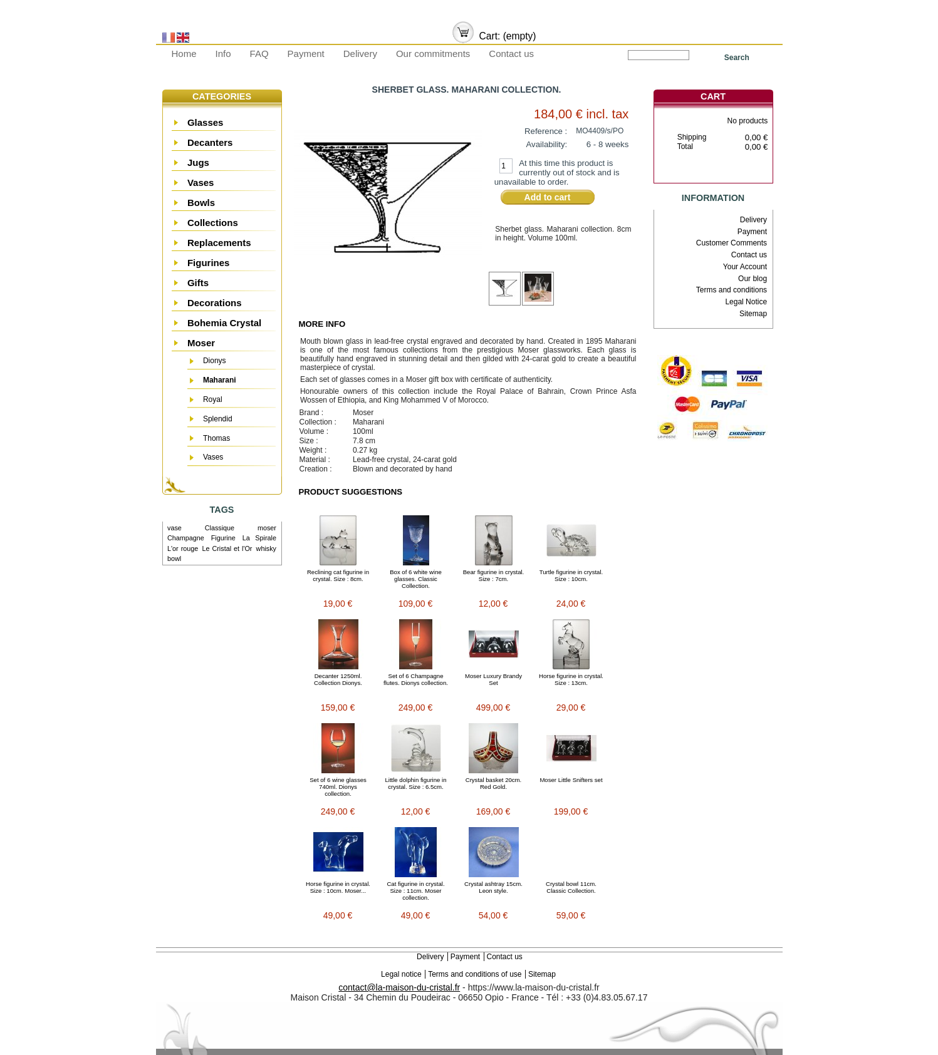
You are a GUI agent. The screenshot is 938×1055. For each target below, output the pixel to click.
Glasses (205, 122)
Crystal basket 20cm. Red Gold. (494, 783)
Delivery (360, 53)
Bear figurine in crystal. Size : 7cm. (493, 575)
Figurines (208, 262)
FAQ (259, 53)
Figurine (223, 538)
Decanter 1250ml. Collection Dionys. (338, 679)
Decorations (214, 302)
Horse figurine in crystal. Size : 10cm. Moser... (338, 887)
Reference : (545, 131)
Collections (212, 222)
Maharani (219, 380)
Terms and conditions (731, 290)
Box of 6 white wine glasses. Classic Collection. (416, 579)
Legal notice (401, 974)
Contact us (511, 53)
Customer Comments (731, 243)
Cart (713, 96)
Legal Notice (746, 301)
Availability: (547, 144)
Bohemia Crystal (224, 322)
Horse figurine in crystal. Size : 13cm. (571, 679)
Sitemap (753, 313)
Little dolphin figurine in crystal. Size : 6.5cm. (415, 783)
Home (184, 53)
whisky (266, 548)
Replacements (219, 242)
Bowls (201, 202)
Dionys (214, 360)
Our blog (752, 278)
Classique (219, 528)
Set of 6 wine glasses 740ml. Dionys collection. (338, 786)
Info (223, 53)
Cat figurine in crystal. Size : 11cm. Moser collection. (415, 890)
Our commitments (433, 53)
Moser (201, 342)
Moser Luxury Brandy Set (493, 679)
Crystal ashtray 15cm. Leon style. (493, 887)
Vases (200, 182)
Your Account (745, 266)
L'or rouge (182, 548)
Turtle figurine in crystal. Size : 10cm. (571, 575)
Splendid (217, 418)
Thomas (216, 438)
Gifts (198, 282)
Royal (212, 399)
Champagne (185, 538)
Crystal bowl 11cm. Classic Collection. (571, 887)
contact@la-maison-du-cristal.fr (399, 987)
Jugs (198, 162)
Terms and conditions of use (474, 974)
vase (174, 528)
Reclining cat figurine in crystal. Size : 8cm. (338, 575)
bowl (174, 558)
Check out (732, 172)
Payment (306, 53)
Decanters (210, 142)
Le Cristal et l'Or (227, 548)
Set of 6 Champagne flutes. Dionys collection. (415, 679)
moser (267, 528)
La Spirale (259, 538)
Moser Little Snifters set (570, 779)
